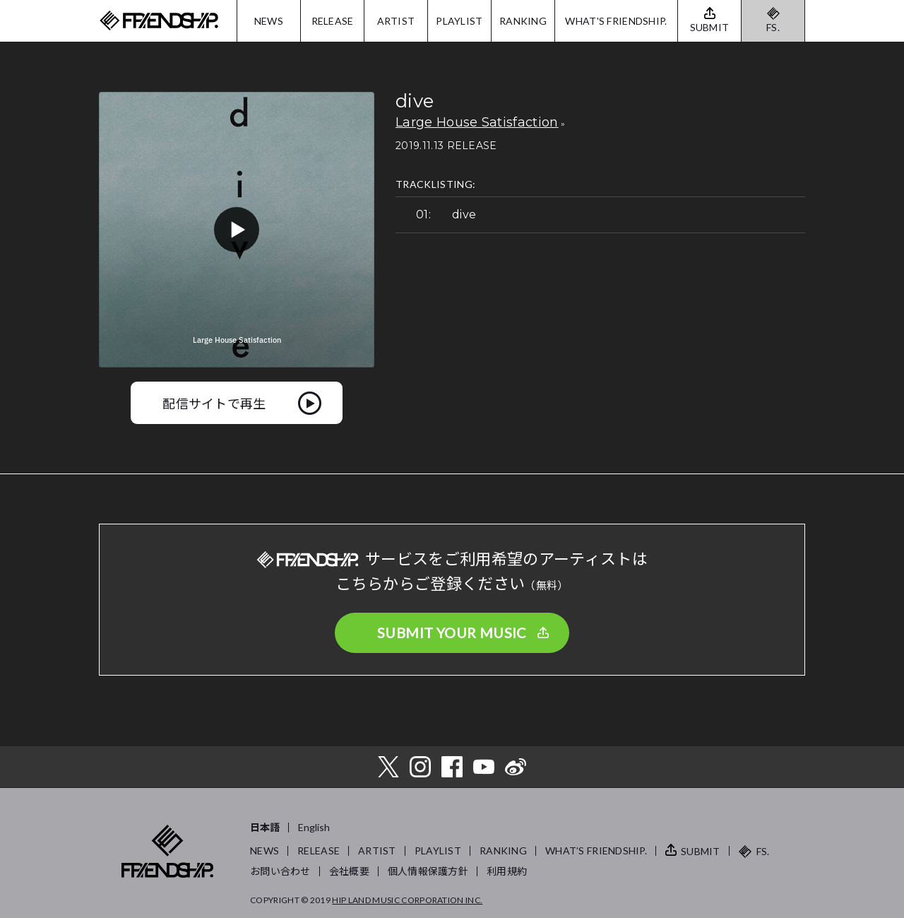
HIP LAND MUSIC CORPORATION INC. (407, 900)
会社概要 (349, 871)
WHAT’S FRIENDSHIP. (596, 851)
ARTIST (396, 21)
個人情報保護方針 (428, 871)
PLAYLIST (459, 21)
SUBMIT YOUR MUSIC (452, 632)
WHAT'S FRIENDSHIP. (616, 21)
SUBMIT (700, 851)
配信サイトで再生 (214, 403)
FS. (773, 27)
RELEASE (332, 21)
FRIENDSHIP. (159, 21)
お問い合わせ (280, 871)
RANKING (523, 21)
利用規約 (507, 871)
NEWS (268, 21)
